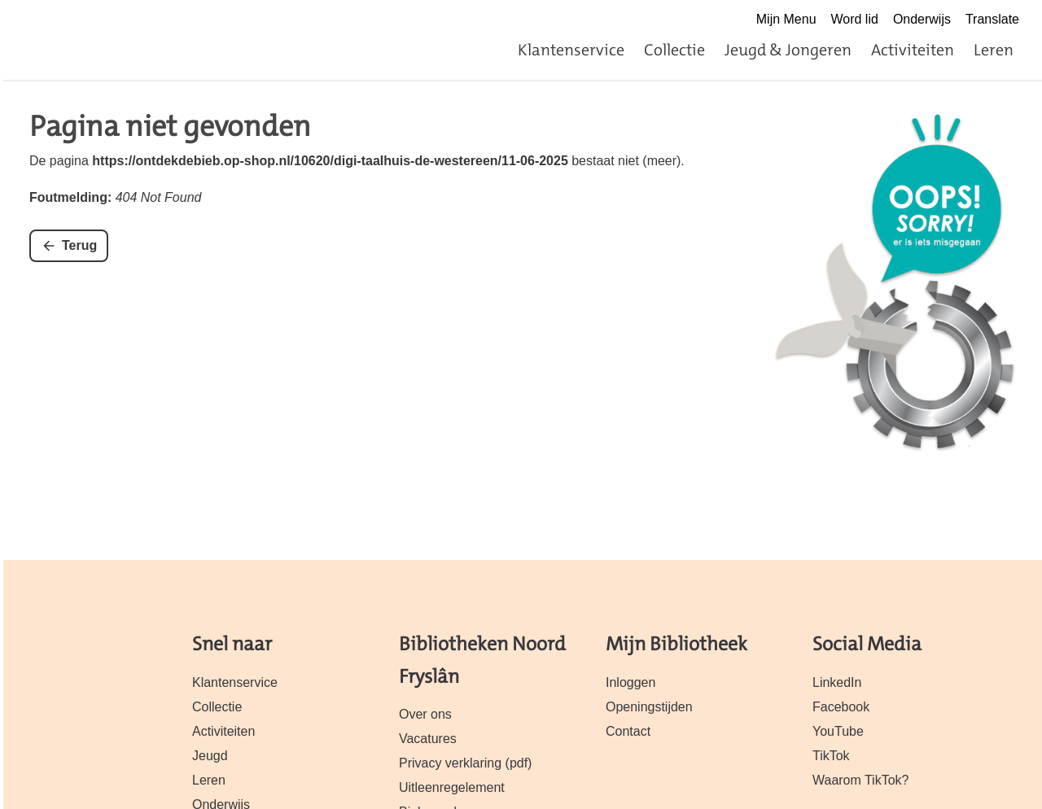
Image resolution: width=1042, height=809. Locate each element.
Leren (994, 49)
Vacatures (428, 739)
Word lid (854, 19)
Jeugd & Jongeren (788, 49)
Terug (79, 245)
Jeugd (210, 756)
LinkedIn (836, 682)
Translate (992, 19)
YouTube (838, 731)
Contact (628, 731)
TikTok (831, 756)
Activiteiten (912, 49)
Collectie (674, 49)
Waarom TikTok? (860, 780)
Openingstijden (649, 707)
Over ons (425, 714)
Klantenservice (571, 49)
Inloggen (630, 682)
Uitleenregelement (452, 787)
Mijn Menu (786, 19)
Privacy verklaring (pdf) (465, 763)
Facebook (840, 707)
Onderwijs (922, 19)
